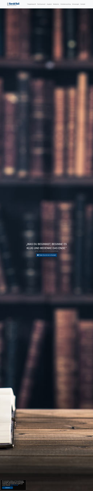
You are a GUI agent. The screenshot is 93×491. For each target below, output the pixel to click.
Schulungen (75, 4)
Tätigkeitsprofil (31, 4)
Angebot (49, 4)
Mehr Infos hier (14, 485)
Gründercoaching (65, 4)
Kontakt (82, 4)
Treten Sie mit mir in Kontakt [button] (46, 255)
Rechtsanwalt (41, 4)
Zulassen (7, 487)
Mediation (56, 4)
